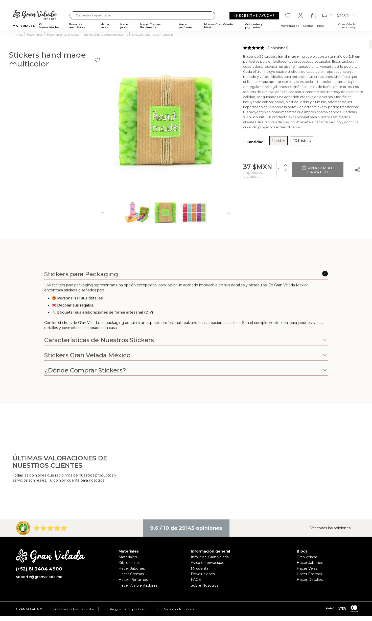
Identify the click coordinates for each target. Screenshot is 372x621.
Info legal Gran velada (210, 557)
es (327, 15)
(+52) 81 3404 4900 (39, 569)
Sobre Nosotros (204, 585)
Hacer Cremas (131, 574)
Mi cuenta (199, 568)
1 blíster (234, 142)
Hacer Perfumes (133, 579)
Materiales (128, 557)
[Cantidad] (253, 169)
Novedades (290, 25)
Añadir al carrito (303, 169)
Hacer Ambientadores (138, 585)
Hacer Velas (307, 568)
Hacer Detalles (310, 579)
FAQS (196, 579)
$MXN (346, 15)
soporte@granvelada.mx (39, 577)
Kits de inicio (130, 562)
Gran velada (307, 557)
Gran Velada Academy (347, 26)
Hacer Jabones (132, 568)
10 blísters (257, 142)
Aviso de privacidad (207, 562)
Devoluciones (203, 574)
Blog (320, 25)
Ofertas (308, 25)
